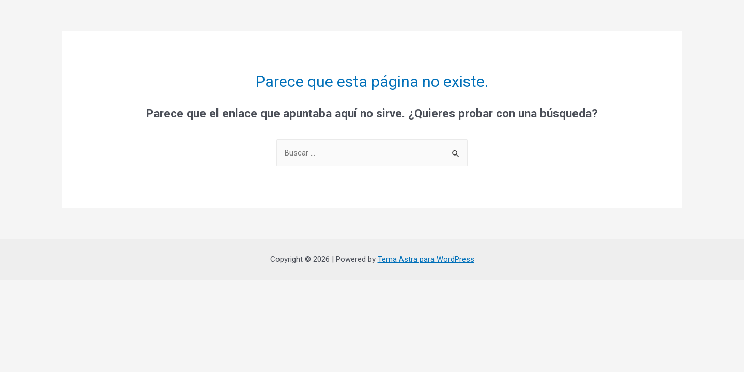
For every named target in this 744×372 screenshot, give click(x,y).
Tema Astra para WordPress (426, 259)
